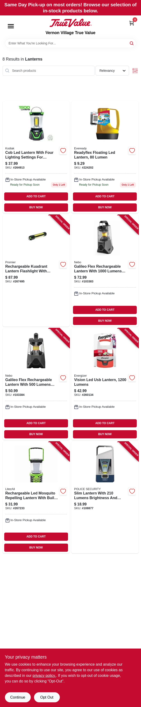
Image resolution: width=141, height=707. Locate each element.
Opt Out (46, 697)
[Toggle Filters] (135, 70)
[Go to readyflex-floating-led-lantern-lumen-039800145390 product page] (105, 157)
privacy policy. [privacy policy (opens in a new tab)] (44, 676)
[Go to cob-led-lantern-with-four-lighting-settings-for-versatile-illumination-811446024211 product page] (36, 157)
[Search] (132, 43)
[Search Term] (70, 43)
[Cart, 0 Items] (131, 23)
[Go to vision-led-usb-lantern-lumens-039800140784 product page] (105, 384)
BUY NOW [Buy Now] (36, 207)
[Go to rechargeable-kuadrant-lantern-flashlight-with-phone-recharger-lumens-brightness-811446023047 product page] (36, 271)
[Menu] (11, 26)
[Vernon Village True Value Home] (71, 23)
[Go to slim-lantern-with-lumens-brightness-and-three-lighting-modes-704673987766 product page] (105, 497)
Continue (17, 697)
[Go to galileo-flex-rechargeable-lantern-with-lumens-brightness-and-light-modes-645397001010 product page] (36, 384)
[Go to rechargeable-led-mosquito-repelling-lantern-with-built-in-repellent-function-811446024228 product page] (36, 497)
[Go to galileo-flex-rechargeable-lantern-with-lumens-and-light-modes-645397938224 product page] (105, 271)
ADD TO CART (36, 196)
